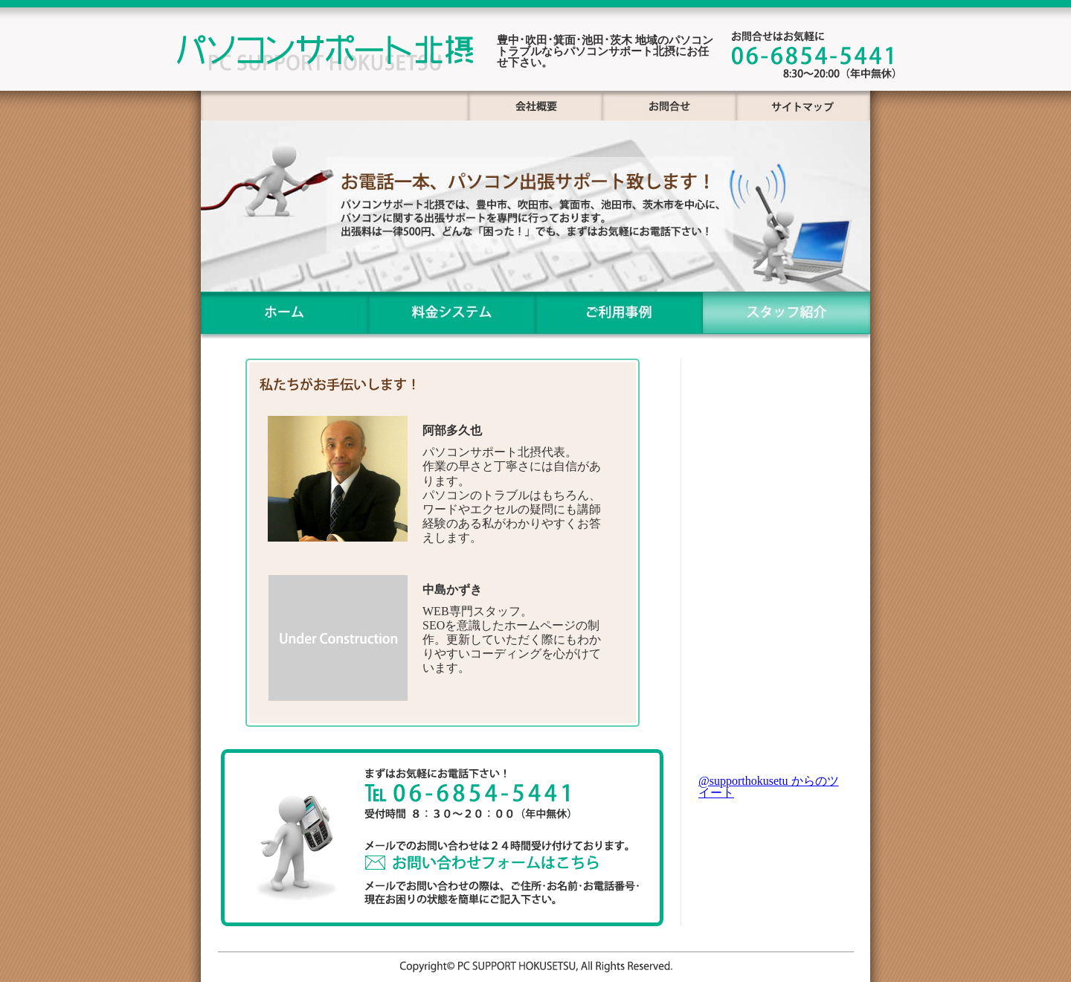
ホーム (284, 315)
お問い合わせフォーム (496, 856)
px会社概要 (535, 106)
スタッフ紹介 (786, 315)
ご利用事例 (619, 315)
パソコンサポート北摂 (323, 56)
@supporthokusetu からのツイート (768, 786)
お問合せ (669, 106)
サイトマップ (803, 106)
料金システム (452, 315)
